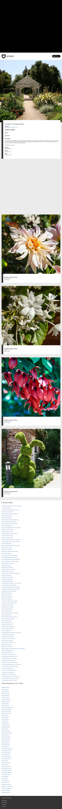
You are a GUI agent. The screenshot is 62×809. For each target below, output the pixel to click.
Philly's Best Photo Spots (6, 620)
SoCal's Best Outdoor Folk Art (7, 650)
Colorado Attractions (6, 697)
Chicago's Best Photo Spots (7, 535)
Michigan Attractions (6, 734)
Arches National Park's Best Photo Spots (10, 513)
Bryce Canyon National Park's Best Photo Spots (11, 527)
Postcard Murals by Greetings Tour (8, 626)
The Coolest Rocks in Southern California (10, 662)
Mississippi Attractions (6, 738)
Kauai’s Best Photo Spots (7, 575)
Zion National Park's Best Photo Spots (9, 680)
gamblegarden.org (8, 148)
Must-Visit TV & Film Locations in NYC (9, 603)
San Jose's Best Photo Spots (7, 640)
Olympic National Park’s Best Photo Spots (10, 612)
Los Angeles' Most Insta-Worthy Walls (9, 585)
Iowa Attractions (5, 721)
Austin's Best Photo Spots (7, 517)
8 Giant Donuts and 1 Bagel (7, 511)
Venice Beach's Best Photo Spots (8, 672)
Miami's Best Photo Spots (7, 599)
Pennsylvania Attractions (6, 766)
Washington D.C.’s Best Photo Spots (9, 674)
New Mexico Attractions (6, 752)
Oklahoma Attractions (6, 762)
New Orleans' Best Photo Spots (8, 606)
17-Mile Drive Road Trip (6, 507)
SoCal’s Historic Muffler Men (7, 652)
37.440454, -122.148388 (9, 130)
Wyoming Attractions (6, 792)
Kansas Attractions (5, 723)
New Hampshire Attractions (7, 748)
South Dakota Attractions (6, 772)
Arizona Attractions (5, 691)
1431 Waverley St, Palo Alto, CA (11, 127)
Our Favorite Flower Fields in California (9, 616)
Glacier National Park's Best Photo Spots (10, 557)
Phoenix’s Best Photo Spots (7, 622)
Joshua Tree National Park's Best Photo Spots (11, 573)
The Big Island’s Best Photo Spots (8, 660)
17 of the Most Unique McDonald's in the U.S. (11, 509)
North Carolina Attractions (7, 756)
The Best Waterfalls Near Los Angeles (9, 658)
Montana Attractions (5, 742)
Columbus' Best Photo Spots (7, 537)
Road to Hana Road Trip (6, 630)
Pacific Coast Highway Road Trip (8, 618)
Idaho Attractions (5, 715)
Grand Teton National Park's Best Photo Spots (11, 559)
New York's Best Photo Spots (7, 608)
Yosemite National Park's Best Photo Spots (10, 678)
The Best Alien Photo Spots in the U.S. (9, 654)
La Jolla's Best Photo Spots (7, 579)
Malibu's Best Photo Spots (7, 593)
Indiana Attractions (5, 719)
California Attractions (6, 695)
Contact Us (4, 806)
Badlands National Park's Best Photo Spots (10, 519)
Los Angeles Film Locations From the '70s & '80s (11, 583)
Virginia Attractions (5, 782)
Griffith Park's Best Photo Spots (8, 563)
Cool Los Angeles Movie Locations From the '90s (11, 541)
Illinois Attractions (5, 717)
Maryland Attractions (6, 730)
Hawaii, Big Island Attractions (7, 707)
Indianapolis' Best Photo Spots (8, 571)
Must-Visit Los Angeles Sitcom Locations (10, 601)
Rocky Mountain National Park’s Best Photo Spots (11, 632)
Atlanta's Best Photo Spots (7, 515)
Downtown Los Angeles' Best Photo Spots (10, 551)
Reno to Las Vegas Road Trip (7, 628)
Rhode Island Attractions (6, 768)
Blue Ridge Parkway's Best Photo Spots (9, 523)
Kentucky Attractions (6, 725)
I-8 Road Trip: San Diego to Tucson (8, 569)
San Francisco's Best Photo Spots (8, 638)
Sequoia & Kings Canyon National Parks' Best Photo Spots (13, 648)
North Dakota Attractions (6, 758)
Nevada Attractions (5, 746)
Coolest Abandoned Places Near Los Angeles (11, 539)
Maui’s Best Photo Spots (6, 595)
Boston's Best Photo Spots (7, 525)
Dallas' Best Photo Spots (6, 543)
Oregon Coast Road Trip (6, 614)
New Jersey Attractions (6, 750)
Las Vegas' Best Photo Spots (7, 581)
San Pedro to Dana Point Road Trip (8, 642)
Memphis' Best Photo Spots (7, 597)
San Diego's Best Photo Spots (7, 636)
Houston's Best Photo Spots (7, 567)
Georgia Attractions (5, 705)
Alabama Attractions (6, 687)
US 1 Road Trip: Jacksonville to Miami (9, 670)
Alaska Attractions (5, 689)
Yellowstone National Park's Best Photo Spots (11, 676)
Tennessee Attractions (6, 774)
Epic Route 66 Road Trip (6, 553)
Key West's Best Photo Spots (7, 577)
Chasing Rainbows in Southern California (10, 533)
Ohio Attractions (5, 760)
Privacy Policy (4, 802)
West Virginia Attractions (6, 788)
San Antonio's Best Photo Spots (8, 634)
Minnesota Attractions (6, 736)
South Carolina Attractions (7, 770)
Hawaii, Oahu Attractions (6, 713)
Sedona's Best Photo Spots (7, 646)
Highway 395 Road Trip (6, 565)
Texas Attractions (5, 776)
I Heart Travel (4, 800)
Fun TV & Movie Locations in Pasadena (9, 555)
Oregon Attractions (5, 764)
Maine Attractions (5, 729)
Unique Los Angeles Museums (8, 668)
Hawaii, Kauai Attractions (6, 709)
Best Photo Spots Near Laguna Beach (9, 521)
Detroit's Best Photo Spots (7, 549)
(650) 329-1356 (8, 151)
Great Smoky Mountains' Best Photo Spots (10, 561)
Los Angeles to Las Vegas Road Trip (9, 591)
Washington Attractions (6, 784)
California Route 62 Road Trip (7, 529)
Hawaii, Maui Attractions (6, 711)
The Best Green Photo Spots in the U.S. (9, 656)
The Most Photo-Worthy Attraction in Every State (11, 664)
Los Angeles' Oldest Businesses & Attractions (10, 589)
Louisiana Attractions (6, 727)
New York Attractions (6, 754)
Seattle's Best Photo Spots (7, 644)
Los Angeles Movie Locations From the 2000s (11, 587)
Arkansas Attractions (6, 693)
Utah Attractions (5, 778)
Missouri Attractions (5, 740)
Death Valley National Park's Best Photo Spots (11, 545)
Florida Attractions (5, 703)
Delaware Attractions (6, 701)
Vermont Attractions (5, 780)
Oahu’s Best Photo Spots (6, 610)
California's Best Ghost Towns (7, 531)
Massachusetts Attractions (7, 732)
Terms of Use (4, 804)
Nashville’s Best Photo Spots (7, 604)
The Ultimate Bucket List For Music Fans (10, 666)
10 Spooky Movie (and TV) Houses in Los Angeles (11, 505)
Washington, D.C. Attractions (7, 786)
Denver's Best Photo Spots (7, 547)
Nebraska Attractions (6, 744)
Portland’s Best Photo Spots (7, 624)
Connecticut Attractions (6, 699)
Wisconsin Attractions (6, 790)
